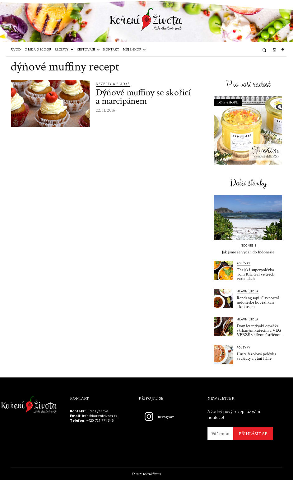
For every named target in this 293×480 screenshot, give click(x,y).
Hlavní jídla (247, 291)
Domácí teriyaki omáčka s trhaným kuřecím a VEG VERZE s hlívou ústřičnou (259, 330)
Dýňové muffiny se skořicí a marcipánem (143, 97)
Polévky (243, 263)
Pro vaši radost (248, 84)
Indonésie (248, 245)
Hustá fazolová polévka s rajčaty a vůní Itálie (256, 356)
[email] (220, 433)
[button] (264, 50)
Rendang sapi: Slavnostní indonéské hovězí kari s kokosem (258, 302)
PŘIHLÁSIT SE (253, 433)
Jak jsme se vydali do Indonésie (248, 252)
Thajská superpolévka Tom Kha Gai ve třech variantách (255, 274)
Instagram (166, 417)
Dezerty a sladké (113, 84)
